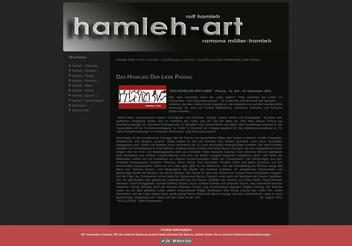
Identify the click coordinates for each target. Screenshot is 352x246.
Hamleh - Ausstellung (198, 59)
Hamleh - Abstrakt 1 (85, 80)
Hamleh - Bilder (82, 85)
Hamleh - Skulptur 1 (85, 70)
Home (141, 59)
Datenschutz (80, 110)
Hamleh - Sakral (82, 90)
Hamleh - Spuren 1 (84, 95)
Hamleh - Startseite (85, 65)
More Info (182, 241)
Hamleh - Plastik (83, 75)
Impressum (79, 105)
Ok (165, 241)
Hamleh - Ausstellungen (88, 100)
